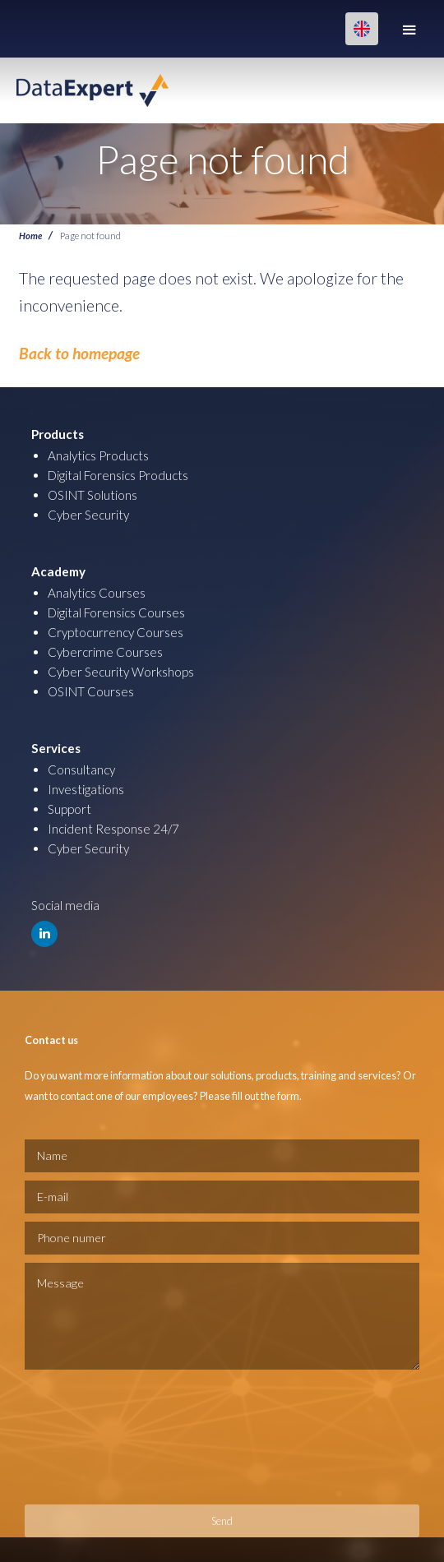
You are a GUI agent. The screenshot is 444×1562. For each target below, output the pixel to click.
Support (69, 809)
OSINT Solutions (92, 495)
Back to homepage (79, 353)
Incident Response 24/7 (113, 828)
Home (30, 235)
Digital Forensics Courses (116, 612)
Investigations (86, 789)
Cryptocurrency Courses (115, 632)
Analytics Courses (97, 592)
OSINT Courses (91, 691)
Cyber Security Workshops (121, 671)
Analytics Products (98, 455)
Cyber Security (88, 514)
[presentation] (92, 1437)
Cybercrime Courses (105, 652)
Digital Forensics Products (118, 475)
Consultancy (81, 769)
